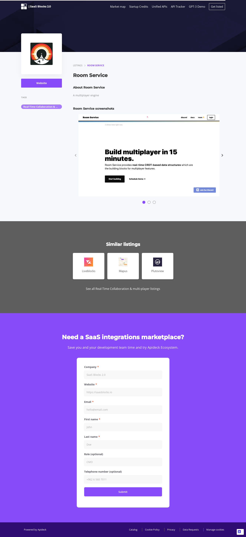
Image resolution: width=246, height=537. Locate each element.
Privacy (171, 529)
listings (77, 65)
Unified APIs (159, 6)
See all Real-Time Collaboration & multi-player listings (123, 289)
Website (41, 83)
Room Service (95, 65)
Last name (91, 436)
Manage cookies (215, 529)
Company (90, 367)
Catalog (133, 529)
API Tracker (178, 6)
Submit (123, 492)
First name (91, 419)
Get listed (217, 6)
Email (87, 402)
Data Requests (191, 529)
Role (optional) (93, 454)
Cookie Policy (152, 529)
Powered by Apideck (35, 529)
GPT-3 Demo (197, 6)
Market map (118, 6)
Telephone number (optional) (103, 471)
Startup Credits (138, 6)
